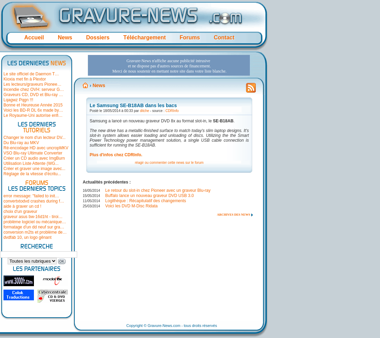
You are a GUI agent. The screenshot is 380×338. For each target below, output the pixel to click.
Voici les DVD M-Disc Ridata (131, 206)
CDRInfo (172, 111)
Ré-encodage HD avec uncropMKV (35, 147)
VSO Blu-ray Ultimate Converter (32, 153)
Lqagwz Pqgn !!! (18, 99)
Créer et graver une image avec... (34, 168)
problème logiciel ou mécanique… (34, 221)
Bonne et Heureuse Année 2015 (33, 105)
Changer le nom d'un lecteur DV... (34, 137)
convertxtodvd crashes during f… (33, 201)
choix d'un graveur (20, 211)
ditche (144, 111)
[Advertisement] (169, 65)
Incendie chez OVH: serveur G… (33, 89)
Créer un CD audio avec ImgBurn (34, 158)
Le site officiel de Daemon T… (31, 74)
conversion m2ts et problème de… (35, 232)
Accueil (34, 37)
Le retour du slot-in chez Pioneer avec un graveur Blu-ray (157, 190)
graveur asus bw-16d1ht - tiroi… (33, 216)
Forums (190, 37)
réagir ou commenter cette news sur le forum (169, 163)
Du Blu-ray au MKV (21, 142)
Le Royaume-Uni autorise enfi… (33, 115)
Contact (224, 37)
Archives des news (233, 214)
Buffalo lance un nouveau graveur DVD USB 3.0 (149, 195)
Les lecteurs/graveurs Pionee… (32, 84)
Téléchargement (144, 37)
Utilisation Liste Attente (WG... (30, 163)
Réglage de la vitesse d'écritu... (32, 173)
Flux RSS (251, 90)
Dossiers (98, 37)
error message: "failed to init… (31, 196)
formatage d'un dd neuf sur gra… (33, 227)
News (65, 37)
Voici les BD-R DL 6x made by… (33, 110)
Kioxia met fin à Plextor (24, 79)
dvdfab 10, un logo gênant (27, 237)
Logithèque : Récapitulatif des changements (145, 200)
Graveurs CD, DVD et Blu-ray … (33, 94)
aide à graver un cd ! (22, 206)
